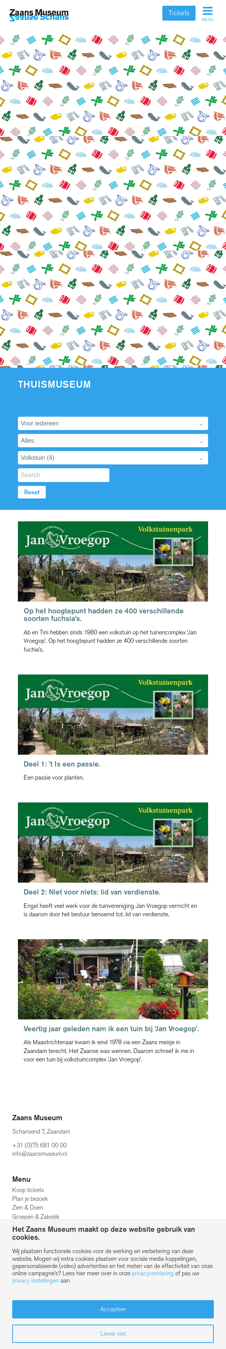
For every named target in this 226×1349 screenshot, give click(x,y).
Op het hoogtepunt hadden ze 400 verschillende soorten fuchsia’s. (104, 615)
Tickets (178, 13)
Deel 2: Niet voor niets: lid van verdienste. (92, 892)
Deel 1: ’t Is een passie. (62, 764)
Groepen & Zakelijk (35, 1217)
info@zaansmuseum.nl (39, 1154)
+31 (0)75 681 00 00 (39, 1145)
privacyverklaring (153, 1273)
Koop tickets (28, 1190)
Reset (32, 492)
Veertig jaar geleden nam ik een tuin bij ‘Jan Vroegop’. (111, 1029)
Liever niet (113, 1334)
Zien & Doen (27, 1207)
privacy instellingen (35, 1280)
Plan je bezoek (30, 1199)
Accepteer (113, 1309)
